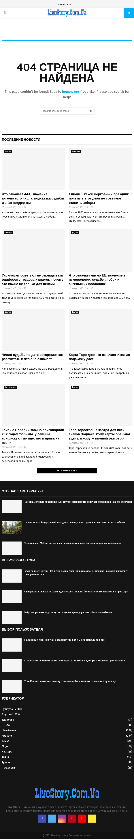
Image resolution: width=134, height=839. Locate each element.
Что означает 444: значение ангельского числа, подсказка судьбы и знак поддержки (33, 198)
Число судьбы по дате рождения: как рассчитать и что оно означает (32, 357)
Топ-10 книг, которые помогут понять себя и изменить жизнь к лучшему (70, 681)
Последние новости (21, 140)
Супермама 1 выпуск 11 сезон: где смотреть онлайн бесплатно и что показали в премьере (76, 591)
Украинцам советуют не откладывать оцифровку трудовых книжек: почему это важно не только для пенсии (32, 279)
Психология (9, 767)
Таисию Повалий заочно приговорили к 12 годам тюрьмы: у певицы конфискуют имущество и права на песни (33, 436)
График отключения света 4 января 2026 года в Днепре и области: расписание (74, 660)
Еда (7, 725)
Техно (5, 757)
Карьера (8, 233)
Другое (8, 151)
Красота (7, 735)
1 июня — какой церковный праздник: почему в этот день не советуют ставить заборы (99, 198)
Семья (5, 741)
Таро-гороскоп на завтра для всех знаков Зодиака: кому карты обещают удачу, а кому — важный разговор (100, 434)
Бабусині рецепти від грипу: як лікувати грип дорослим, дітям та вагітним (68, 612)
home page (70, 92)
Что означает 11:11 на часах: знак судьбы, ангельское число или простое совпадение (72, 543)
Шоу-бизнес (10, 387)
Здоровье (8, 719)
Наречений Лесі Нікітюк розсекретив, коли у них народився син (64, 640)
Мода (5, 746)
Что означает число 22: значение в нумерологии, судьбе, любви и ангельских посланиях (97, 279)
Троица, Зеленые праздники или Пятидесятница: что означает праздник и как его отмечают (78, 501)
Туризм (6, 762)
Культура (76, 151)
